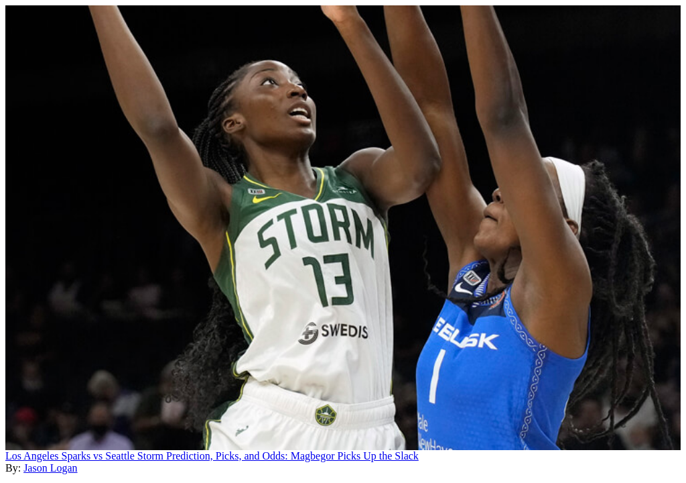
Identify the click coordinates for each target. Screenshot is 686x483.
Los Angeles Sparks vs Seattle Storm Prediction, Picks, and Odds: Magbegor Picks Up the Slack (212, 456)
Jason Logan (50, 468)
